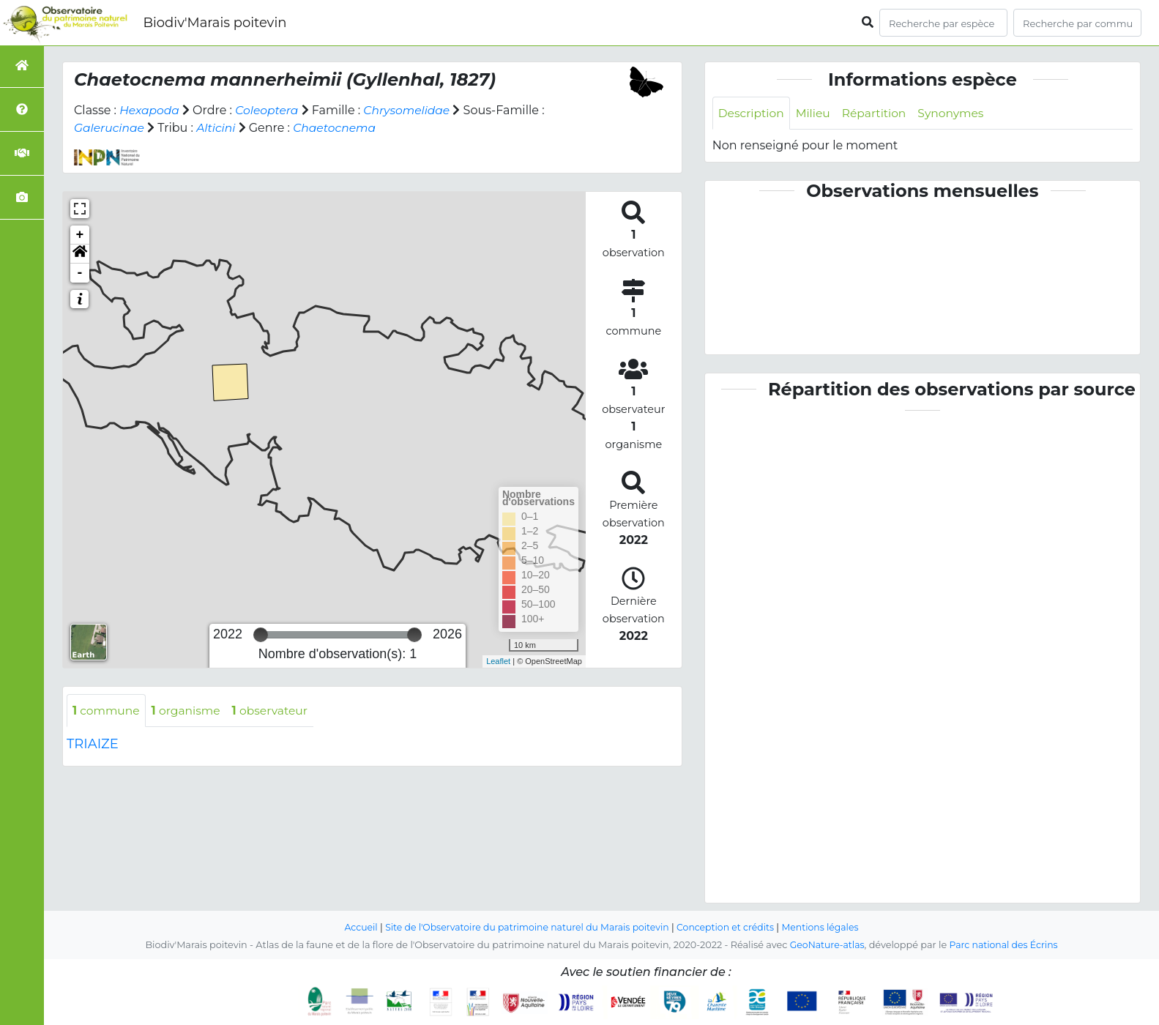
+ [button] (80, 235)
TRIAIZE (93, 745)
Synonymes (957, 113)
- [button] (80, 273)
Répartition (878, 113)
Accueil (354, 927)
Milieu (816, 113)
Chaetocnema (339, 128)
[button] (79, 254)
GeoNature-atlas (825, 945)
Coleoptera (269, 110)
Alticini (218, 128)
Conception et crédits (729, 927)
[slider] (260, 634)
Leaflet (498, 661)
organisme (189, 711)
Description (752, 113)
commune (107, 711)
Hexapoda (150, 110)
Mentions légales (826, 927)
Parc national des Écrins (1005, 945)
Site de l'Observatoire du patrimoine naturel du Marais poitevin (525, 927)
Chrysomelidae (412, 110)
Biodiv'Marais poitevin (214, 23)
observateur (275, 711)
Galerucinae (110, 128)
